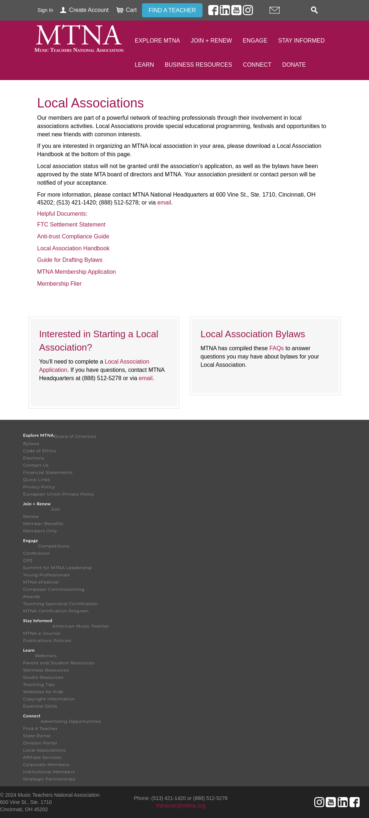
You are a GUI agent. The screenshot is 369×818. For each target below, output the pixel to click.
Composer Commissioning (54, 589)
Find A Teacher (40, 728)
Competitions (54, 546)
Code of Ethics (40, 450)
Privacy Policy (39, 486)
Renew (31, 516)
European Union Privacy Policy (58, 494)
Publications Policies (47, 640)
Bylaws (31, 443)
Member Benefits (43, 523)
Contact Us (36, 465)
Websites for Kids (43, 691)
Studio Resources (43, 677)
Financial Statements (47, 472)
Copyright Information (49, 699)
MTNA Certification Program (56, 611)
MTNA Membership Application (76, 272)
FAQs (277, 348)
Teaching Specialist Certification (60, 603)
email (164, 202)
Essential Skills (40, 706)
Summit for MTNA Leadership (57, 567)
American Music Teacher (80, 626)
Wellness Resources (46, 670)
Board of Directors (75, 436)
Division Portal (40, 743)
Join (56, 509)
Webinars (46, 655)
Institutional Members (49, 771)
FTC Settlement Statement (71, 224)
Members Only (40, 530)
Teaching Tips (39, 684)
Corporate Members (46, 764)
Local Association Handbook (73, 248)
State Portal (36, 735)
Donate (294, 65)
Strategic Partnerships (49, 779)
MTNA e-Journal (41, 633)
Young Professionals (46, 574)
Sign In (45, 10)
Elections (33, 458)
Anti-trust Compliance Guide (73, 236)
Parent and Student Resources (58, 662)
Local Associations (44, 750)
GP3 (27, 560)
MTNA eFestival (41, 582)
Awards (31, 596)
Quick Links (36, 479)
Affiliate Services (42, 757)
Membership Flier (59, 284)
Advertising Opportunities (70, 721)
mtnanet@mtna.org (180, 805)
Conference (36, 553)
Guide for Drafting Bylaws (69, 260)
